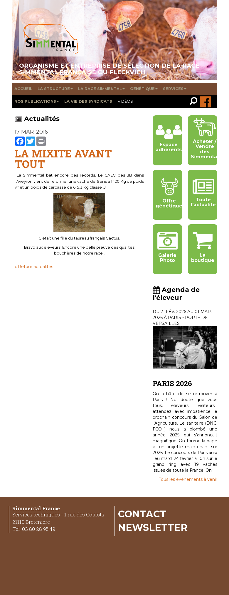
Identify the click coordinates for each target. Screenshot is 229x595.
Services (174, 88)
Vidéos (125, 101)
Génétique (144, 88)
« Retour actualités (34, 266)
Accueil (23, 88)
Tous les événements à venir (188, 479)
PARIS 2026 (172, 383)
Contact (142, 513)
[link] (195, 101)
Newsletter (153, 527)
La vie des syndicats (88, 101)
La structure (55, 88)
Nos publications (36, 101)
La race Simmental (101, 88)
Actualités (37, 119)
